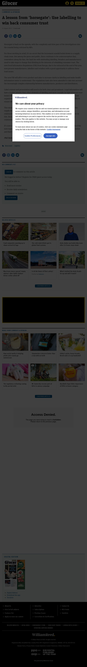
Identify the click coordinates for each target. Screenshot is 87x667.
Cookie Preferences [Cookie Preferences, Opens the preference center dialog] (33, 135)
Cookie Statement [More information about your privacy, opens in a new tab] (53, 129)
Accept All (50, 135)
